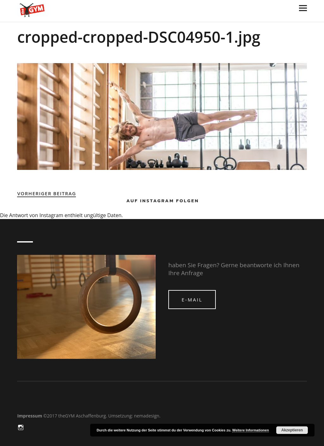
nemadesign (146, 416)
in (21, 427)
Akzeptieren (292, 430)
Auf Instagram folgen (162, 200)
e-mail (192, 299)
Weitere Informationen (250, 430)
